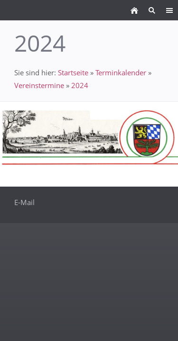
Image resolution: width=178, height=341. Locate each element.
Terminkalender (120, 72)
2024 (79, 85)
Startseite (73, 72)
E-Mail (24, 202)
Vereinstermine (39, 85)
